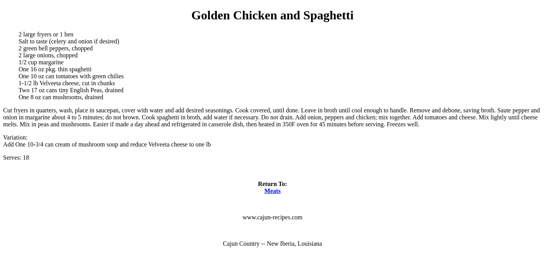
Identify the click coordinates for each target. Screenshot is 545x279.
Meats (273, 191)
